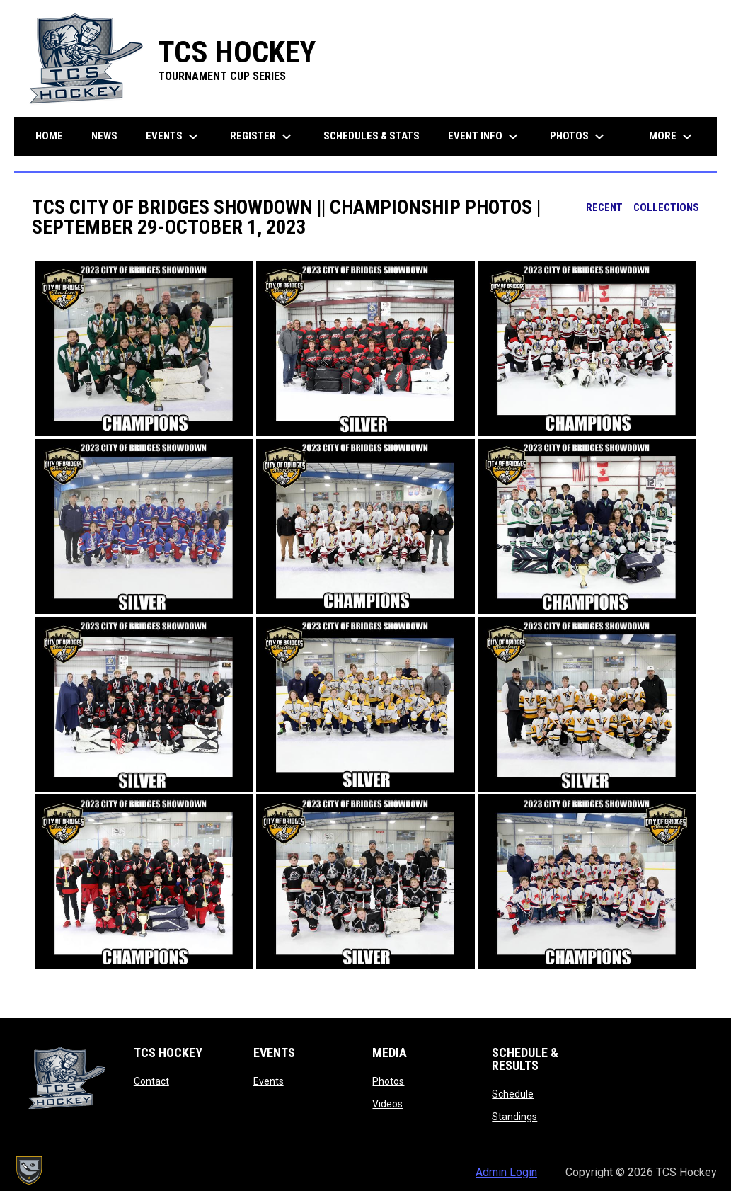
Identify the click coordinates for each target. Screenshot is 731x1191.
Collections (666, 207)
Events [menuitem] (174, 136)
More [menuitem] (672, 136)
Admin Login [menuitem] (506, 1172)
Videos (387, 1104)
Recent (604, 207)
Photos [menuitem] (579, 136)
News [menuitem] (104, 136)
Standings (514, 1116)
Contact (151, 1081)
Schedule (513, 1094)
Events (268, 1081)
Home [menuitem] (49, 136)
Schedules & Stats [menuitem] (371, 136)
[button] (144, 348)
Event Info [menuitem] (485, 136)
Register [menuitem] (262, 136)
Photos (388, 1081)
